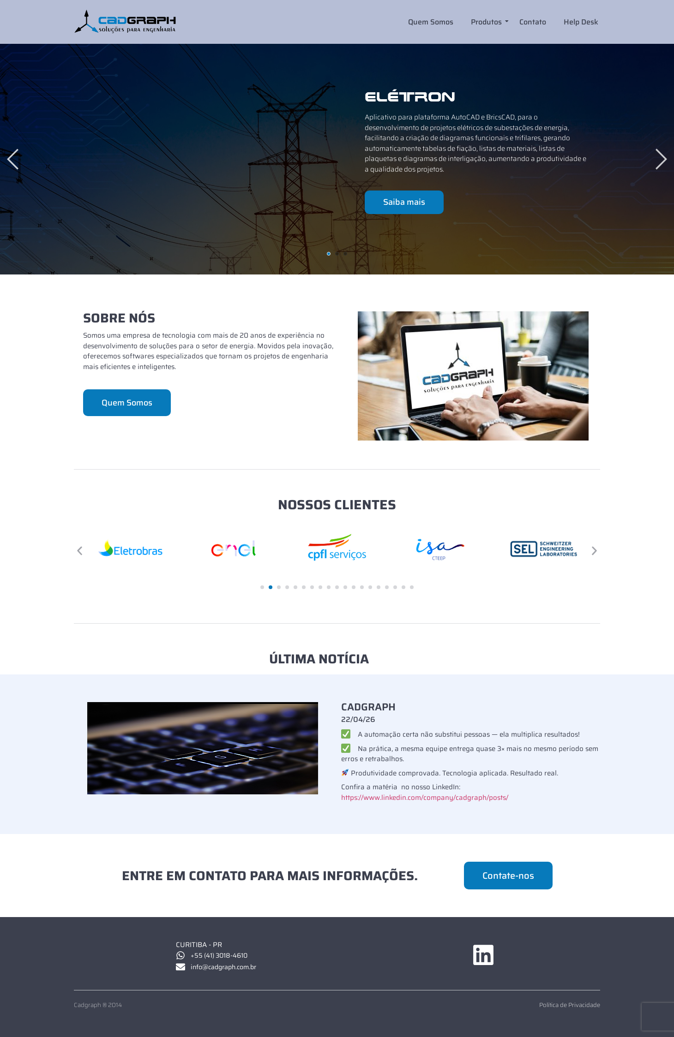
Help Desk (581, 22)
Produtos (487, 22)
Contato (532, 22)
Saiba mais (404, 202)
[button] (79, 551)
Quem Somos (430, 22)
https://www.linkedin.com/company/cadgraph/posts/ (424, 797)
